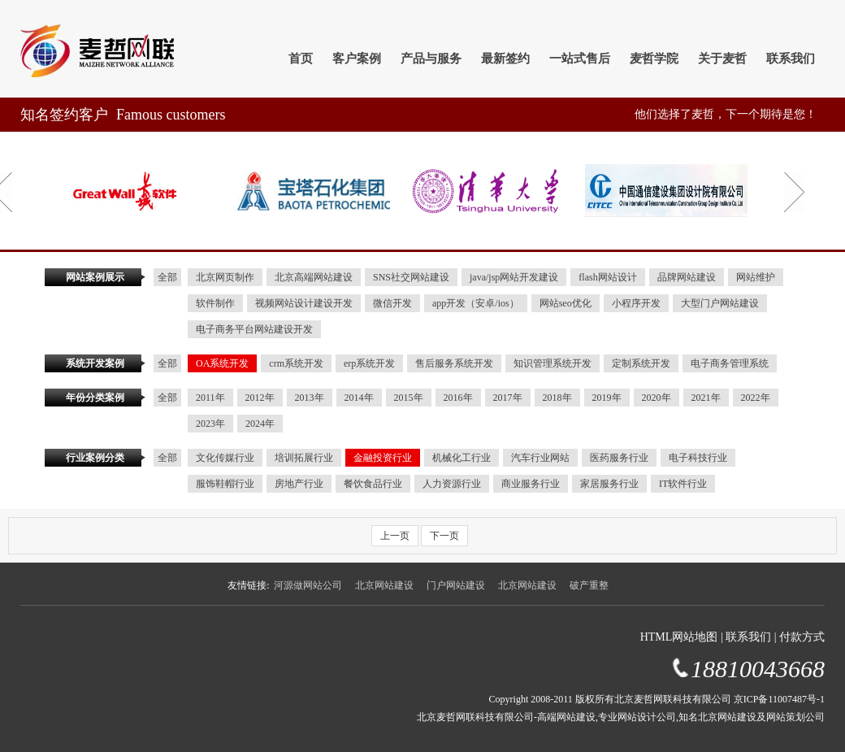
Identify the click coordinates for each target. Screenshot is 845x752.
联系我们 (790, 58)
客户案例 (356, 58)
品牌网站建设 (686, 277)
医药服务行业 (619, 457)
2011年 (210, 397)
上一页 (395, 535)
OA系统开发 (222, 363)
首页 (300, 58)
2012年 (260, 397)
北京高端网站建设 (314, 277)
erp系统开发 (369, 363)
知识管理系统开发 (553, 363)
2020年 (656, 397)
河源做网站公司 (308, 585)
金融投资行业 (382, 457)
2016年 (458, 397)
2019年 (607, 397)
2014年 (359, 397)
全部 (167, 277)
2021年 (706, 397)
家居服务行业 (609, 483)
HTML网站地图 (679, 637)
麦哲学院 (654, 58)
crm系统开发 (296, 363)
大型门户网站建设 (720, 303)
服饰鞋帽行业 (225, 483)
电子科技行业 (698, 457)
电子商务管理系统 (730, 363)
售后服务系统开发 (454, 363)
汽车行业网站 (540, 457)
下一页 (444, 535)
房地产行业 (299, 483)
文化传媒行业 (225, 457)
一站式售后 (579, 58)
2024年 (260, 423)
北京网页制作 (225, 277)
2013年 (309, 397)
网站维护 (755, 277)
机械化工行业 (461, 457)
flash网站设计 (607, 277)
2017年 (507, 397)
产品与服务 (431, 58)
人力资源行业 (451, 483)
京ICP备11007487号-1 (779, 699)
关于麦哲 (722, 58)
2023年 (210, 423)
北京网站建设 (384, 585)
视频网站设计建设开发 (304, 303)
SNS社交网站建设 (411, 277)
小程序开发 (636, 303)
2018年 (557, 397)
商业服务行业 (530, 483)
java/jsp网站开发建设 (514, 277)
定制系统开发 (641, 363)
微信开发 (392, 303)
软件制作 (215, 303)
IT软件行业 (683, 483)
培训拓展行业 (304, 457)
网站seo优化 (566, 303)
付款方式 (802, 637)
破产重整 (589, 585)
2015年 (408, 397)
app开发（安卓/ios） (475, 303)
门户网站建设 (456, 585)
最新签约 (505, 58)
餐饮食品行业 (373, 483)
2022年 (755, 397)
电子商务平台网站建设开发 (254, 329)
